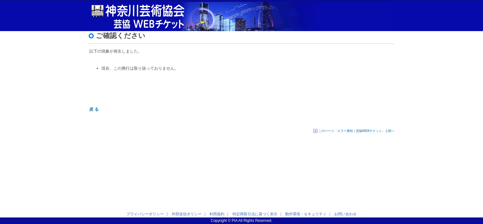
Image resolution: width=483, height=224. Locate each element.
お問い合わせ (345, 214)
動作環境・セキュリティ (305, 214)
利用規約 (216, 214)
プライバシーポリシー (145, 214)
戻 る (94, 109)
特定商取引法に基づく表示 (254, 214)
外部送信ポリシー (187, 214)
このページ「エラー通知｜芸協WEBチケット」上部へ (356, 131)
